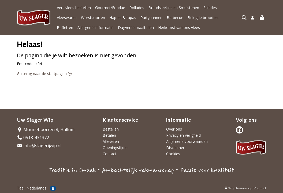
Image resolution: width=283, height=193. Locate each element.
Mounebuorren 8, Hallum (46, 129)
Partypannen (127, 17)
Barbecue (151, 17)
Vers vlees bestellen (74, 7)
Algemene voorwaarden (187, 141)
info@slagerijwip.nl (39, 146)
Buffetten (207, 17)
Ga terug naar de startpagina (44, 73)
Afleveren (111, 141)
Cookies (173, 153)
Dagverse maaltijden (115, 27)
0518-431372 (33, 137)
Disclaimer (175, 147)
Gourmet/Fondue (110, 7)
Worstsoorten (69, 17)
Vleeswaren (231, 7)
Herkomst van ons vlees (158, 27)
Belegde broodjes (178, 17)
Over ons (174, 129)
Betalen (109, 135)
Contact (109, 153)
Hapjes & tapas (98, 17)
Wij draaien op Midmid (245, 188)
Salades (210, 7)
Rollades (136, 7)
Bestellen (111, 129)
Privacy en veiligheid (183, 135)
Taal (20, 188)
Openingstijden (116, 147)
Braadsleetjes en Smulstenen (173, 7)
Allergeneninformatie (75, 27)
